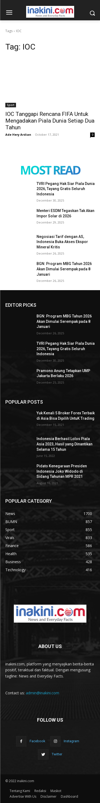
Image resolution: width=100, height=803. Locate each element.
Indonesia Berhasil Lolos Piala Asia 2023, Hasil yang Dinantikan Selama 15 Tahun (65, 444)
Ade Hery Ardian (18, 134)
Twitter (57, 754)
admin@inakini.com (42, 692)
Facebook (37, 741)
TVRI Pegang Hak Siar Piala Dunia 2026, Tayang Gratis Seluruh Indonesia (66, 188)
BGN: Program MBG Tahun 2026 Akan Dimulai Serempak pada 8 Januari (64, 269)
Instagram (71, 741)
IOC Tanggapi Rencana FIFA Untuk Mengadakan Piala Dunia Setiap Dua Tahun (49, 121)
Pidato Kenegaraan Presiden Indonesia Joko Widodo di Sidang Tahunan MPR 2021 (62, 471)
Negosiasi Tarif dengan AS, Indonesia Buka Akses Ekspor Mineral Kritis (62, 241)
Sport (10, 105)
